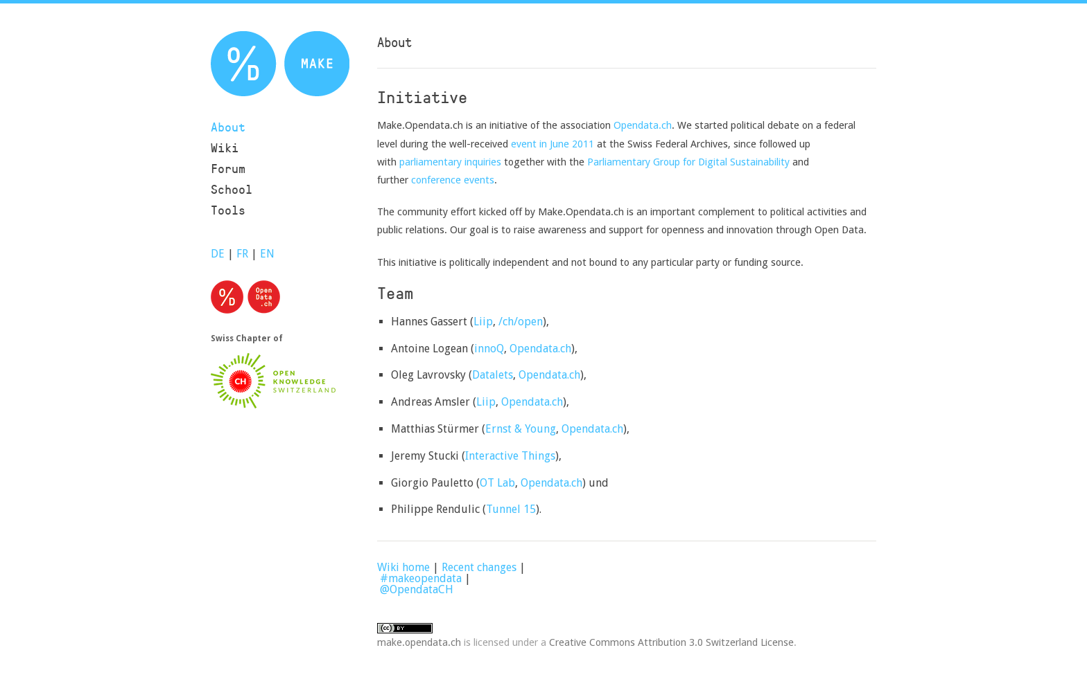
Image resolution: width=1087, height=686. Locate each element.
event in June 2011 (552, 144)
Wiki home (403, 567)
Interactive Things (510, 455)
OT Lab (497, 482)
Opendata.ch (643, 125)
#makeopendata (421, 578)
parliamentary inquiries (450, 162)
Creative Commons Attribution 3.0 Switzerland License (671, 642)
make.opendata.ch (419, 642)
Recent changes (479, 567)
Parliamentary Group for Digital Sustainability (688, 162)
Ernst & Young (520, 428)
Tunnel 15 (511, 509)
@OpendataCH (416, 589)
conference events (452, 180)
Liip (483, 321)
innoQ (489, 348)
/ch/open (520, 321)
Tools (228, 210)
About (228, 127)
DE (218, 253)
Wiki (224, 148)
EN (267, 253)
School (231, 189)
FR (242, 253)
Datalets (492, 374)
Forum (228, 168)
